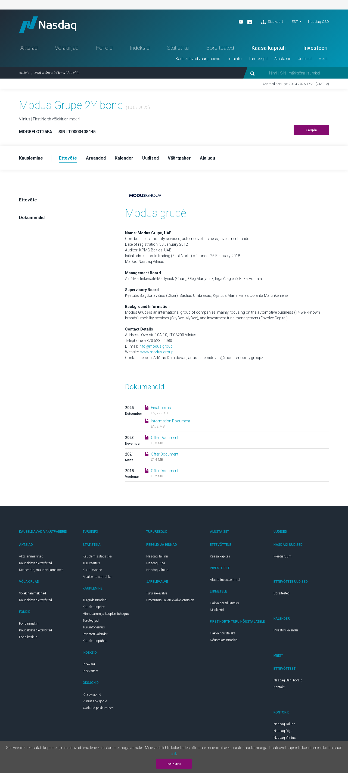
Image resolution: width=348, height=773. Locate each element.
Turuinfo (234, 59)
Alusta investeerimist (225, 580)
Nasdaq (47, 24)
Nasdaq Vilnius (157, 570)
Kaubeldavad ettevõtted (35, 563)
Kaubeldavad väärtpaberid (198, 59)
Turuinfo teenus (94, 627)
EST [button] (295, 22)
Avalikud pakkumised (98, 708)
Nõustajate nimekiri (224, 640)
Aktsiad (29, 48)
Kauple (311, 130)
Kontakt (279, 687)
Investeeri (315, 48)
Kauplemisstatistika (97, 556)
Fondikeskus (28, 637)
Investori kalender (95, 634)
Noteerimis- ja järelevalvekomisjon (170, 600)
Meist (323, 59)
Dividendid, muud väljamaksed (41, 570)
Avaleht (24, 73)
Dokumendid (32, 217)
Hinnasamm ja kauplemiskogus (106, 614)
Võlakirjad (66, 48)
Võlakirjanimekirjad (32, 593)
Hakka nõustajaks (223, 633)
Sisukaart (272, 22)
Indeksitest (90, 671)
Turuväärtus (91, 563)
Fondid (104, 48)
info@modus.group (156, 346)
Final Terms (161, 408)
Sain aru (174, 764)
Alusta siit (282, 59)
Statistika (178, 48)
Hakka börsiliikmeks (224, 603)
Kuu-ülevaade (92, 570)
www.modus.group (156, 352)
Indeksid (140, 48)
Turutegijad (91, 620)
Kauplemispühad (95, 641)
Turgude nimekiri (95, 600)
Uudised (305, 59)
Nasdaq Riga (155, 563)
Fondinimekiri (29, 623)
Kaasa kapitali (268, 48)
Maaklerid (217, 610)
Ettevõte (28, 199)
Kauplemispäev (94, 607)
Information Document (170, 421)
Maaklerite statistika (97, 577)
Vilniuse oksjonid (95, 701)
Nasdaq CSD (318, 22)
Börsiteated (220, 48)
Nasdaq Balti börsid (288, 680)
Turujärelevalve (156, 593)
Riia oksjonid (92, 694)
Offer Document (164, 437)
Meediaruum (282, 556)
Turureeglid (258, 59)
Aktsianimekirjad (31, 556)
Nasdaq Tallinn (157, 556)
